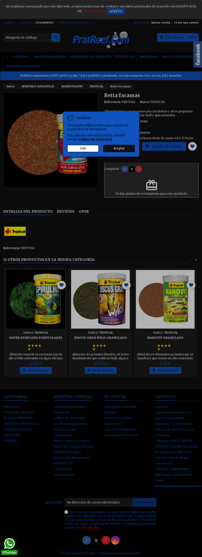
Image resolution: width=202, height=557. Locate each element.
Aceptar (119, 148)
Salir (83, 148)
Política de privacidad (95, 139)
